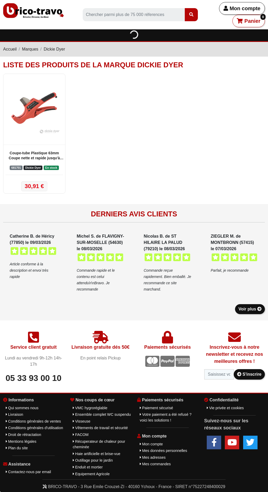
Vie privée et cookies (225, 408)
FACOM (80, 435)
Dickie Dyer (54, 49)
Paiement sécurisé (156, 408)
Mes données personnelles (163, 451)
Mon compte (242, 8)
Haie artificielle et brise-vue (96, 454)
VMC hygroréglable (90, 408)
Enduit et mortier (88, 467)
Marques (30, 49)
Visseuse (81, 421)
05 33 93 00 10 (33, 378)
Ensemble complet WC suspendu (102, 414)
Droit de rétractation (23, 435)
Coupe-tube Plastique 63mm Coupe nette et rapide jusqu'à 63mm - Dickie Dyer (34, 156)
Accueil (10, 49)
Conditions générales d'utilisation (34, 428)
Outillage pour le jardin (93, 460)
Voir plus (249, 309)
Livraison (14, 414)
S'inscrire (249, 374)
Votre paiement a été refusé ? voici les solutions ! (166, 417)
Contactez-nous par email (28, 472)
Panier (251, 19)
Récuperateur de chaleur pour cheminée (99, 444)
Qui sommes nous (22, 408)
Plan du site (17, 448)
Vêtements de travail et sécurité (100, 428)
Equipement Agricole (91, 474)
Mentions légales (21, 441)
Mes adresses (153, 457)
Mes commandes (155, 464)
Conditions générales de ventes (33, 421)
